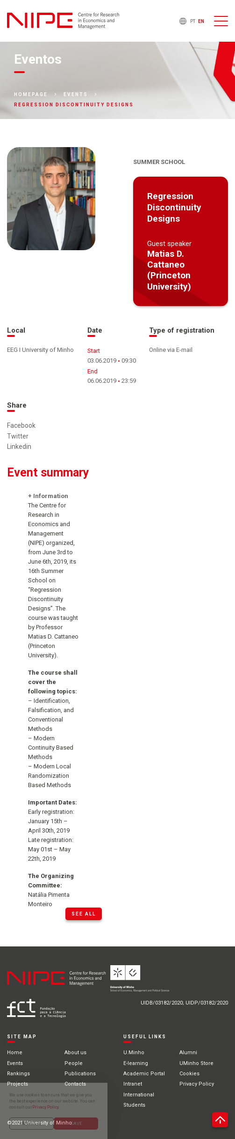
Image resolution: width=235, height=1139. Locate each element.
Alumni (188, 1053)
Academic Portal (144, 1074)
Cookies (189, 1074)
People (73, 1063)
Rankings (18, 1074)
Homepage (31, 94)
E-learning (135, 1063)
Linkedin (19, 446)
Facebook (21, 425)
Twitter (17, 436)
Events (76, 94)
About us (75, 1053)
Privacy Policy (196, 1084)
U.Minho (133, 1053)
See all (83, 913)
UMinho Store (196, 1063)
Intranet (132, 1084)
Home (14, 1053)
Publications (80, 1074)
